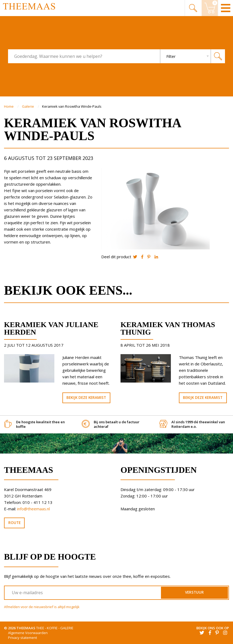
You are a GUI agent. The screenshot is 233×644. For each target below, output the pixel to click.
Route (14, 522)
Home (9, 106)
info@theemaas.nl (33, 508)
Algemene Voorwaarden (28, 632)
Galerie (28, 106)
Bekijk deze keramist (86, 397)
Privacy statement (22, 637)
